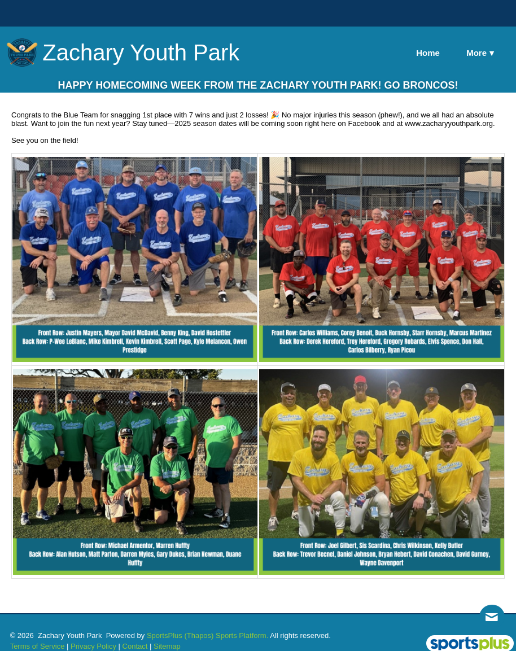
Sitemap (167, 646)
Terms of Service (37, 646)
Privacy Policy (93, 646)
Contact (135, 646)
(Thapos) (198, 635)
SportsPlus (164, 635)
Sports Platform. (242, 635)
